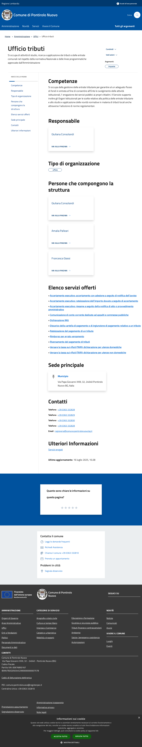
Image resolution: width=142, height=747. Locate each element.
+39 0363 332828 (66, 409)
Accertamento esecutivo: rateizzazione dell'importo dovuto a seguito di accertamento (94, 301)
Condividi (111, 49)
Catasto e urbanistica (46, 632)
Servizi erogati (55, 449)
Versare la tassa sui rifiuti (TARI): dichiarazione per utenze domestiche (85, 347)
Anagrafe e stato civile (47, 618)
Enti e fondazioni (9, 632)
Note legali (41, 712)
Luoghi (109, 641)
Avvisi (109, 628)
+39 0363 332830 (66, 420)
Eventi (109, 646)
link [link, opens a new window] (97, 731)
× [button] (139, 718)
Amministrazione (22, 36)
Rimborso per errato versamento (67, 336)
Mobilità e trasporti (45, 637)
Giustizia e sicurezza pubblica (85, 623)
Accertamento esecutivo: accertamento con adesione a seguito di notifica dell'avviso (93, 295)
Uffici (35, 36)
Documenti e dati (9, 647)
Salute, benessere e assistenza (86, 637)
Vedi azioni (112, 55)
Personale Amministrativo (14, 642)
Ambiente (76, 632)
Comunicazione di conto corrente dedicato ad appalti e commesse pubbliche (89, 315)
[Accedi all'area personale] (126, 3)
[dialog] (71, 731)
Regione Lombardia (10, 3)
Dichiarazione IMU (59, 320)
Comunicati (111, 623)
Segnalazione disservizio (13, 711)
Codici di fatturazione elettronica (17, 677)
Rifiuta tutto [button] (81, 736)
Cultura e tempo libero (47, 623)
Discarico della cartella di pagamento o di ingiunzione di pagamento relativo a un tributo (95, 325)
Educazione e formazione (83, 618)
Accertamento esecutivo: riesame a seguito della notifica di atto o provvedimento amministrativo (90, 307)
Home (7, 36)
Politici (5, 637)
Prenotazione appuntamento (15, 706)
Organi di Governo (10, 618)
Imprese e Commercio (46, 628)
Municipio (63, 376)
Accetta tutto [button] (60, 736)
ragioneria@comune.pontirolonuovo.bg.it (73, 431)
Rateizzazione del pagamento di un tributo (72, 331)
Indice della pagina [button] (19, 76)
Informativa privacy (45, 707)
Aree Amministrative (11, 623)
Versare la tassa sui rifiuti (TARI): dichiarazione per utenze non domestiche (88, 352)
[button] (71, 742)
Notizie (109, 618)
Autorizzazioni (78, 642)
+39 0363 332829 (66, 415)
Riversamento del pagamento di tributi (70, 342)
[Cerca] (137, 15)
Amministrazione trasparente (50, 702)
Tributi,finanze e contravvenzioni (87, 627)
